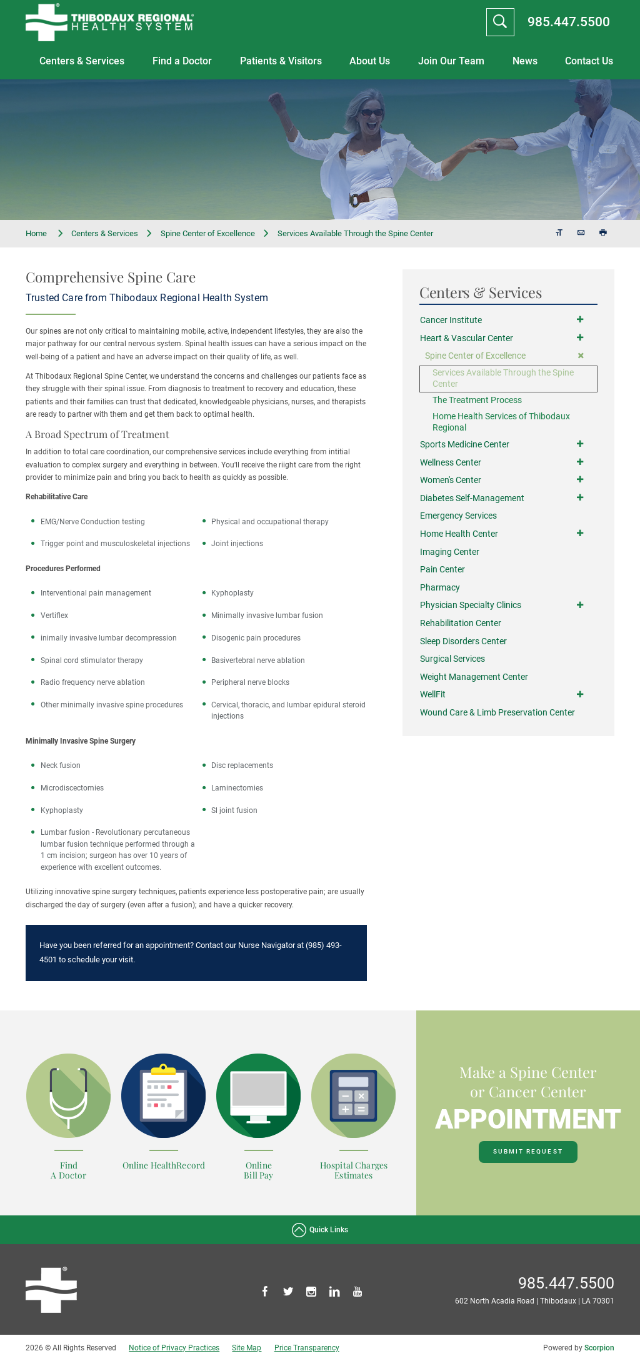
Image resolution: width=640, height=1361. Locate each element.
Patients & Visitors (281, 61)
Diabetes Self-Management (472, 498)
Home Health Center (459, 534)
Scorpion (599, 1348)
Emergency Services (458, 516)
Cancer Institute (451, 320)
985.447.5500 (569, 21)
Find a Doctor (182, 61)
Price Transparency (306, 1348)
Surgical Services (452, 659)
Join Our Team (451, 61)
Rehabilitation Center (460, 623)
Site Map (246, 1348)
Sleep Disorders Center (463, 641)
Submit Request (528, 1151)
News (525, 61)
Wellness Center (450, 462)
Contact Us (589, 61)
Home (45, 233)
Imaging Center (449, 552)
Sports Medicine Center (464, 444)
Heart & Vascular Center (466, 338)
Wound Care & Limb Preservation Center (497, 712)
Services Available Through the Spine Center (503, 378)
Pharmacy (440, 587)
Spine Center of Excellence (208, 233)
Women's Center (450, 480)
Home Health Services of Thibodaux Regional (501, 422)
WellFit (433, 695)
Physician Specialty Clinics (470, 605)
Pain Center (442, 569)
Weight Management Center (474, 677)
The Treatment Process (477, 400)
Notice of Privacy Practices (174, 1348)
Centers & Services (81, 61)
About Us (369, 61)
